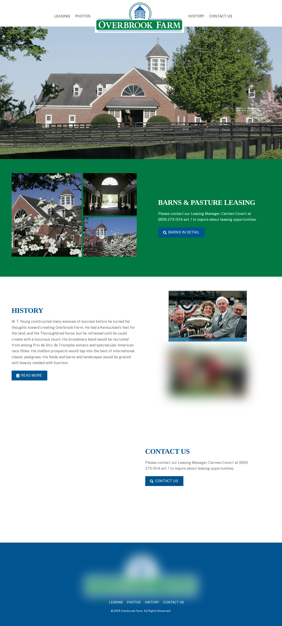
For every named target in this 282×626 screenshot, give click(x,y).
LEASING (62, 16)
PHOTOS (82, 16)
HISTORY (196, 16)
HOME (100, 602)
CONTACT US (220, 16)
